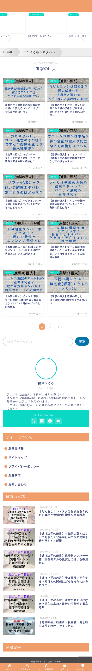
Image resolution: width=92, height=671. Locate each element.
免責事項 (14, 475)
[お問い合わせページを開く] (58, 421)
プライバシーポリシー (23, 466)
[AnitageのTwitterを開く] (34, 421)
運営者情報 (16, 448)
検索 (82, 341)
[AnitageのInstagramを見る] (50, 421)
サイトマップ (17, 457)
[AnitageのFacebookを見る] (42, 421)
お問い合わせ (17, 484)
